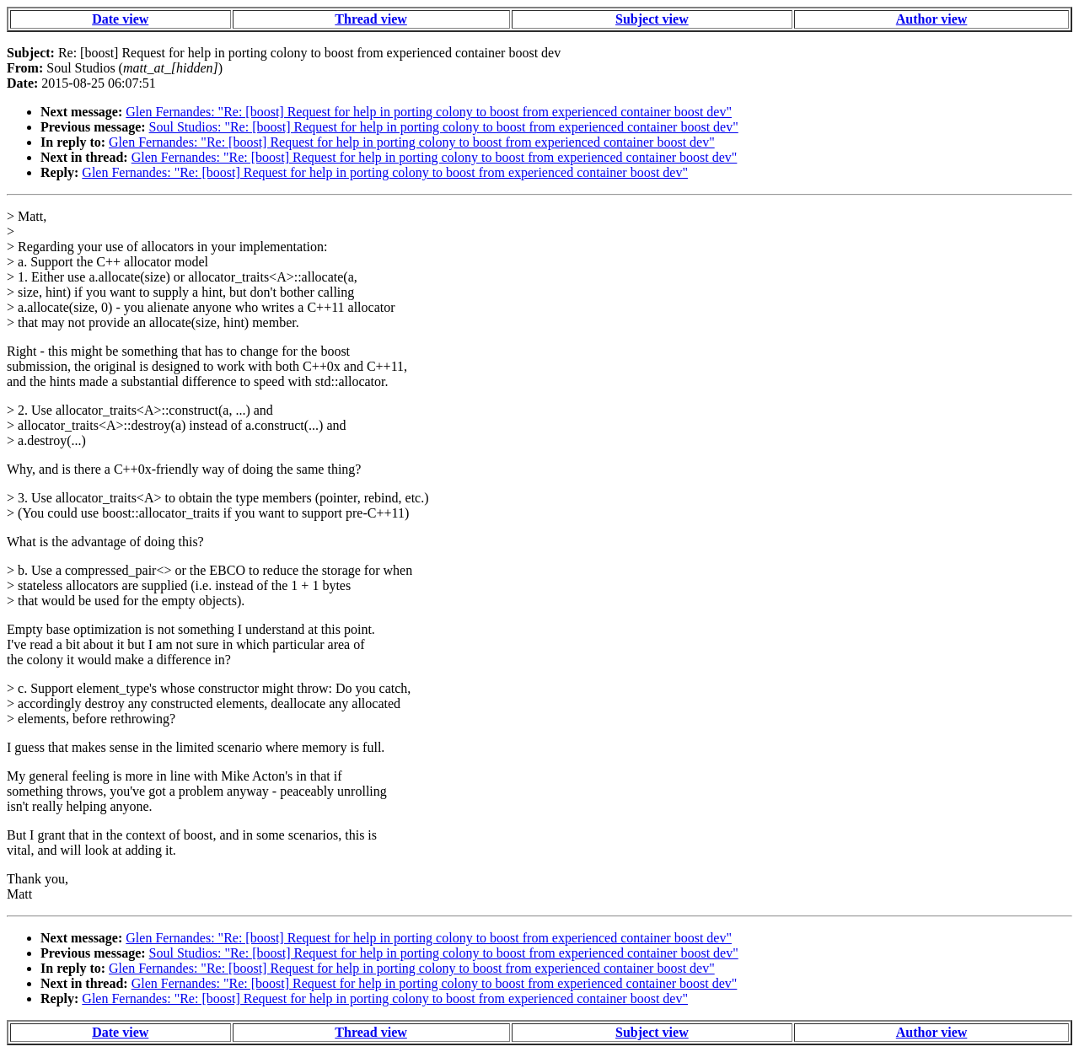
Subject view (652, 19)
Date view (120, 19)
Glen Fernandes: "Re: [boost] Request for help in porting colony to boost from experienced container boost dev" (429, 112)
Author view (932, 19)
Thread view (370, 19)
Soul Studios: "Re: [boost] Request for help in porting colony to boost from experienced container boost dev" (443, 127)
